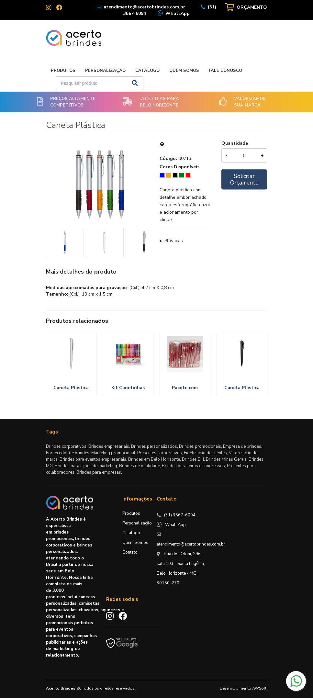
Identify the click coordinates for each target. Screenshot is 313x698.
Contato (130, 552)
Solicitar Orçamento (244, 179)
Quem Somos (184, 70)
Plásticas (173, 241)
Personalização (105, 70)
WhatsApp (177, 13)
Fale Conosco (225, 70)
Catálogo (147, 70)
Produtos (63, 70)
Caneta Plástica (71, 388)
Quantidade (234, 143)
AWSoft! (259, 688)
